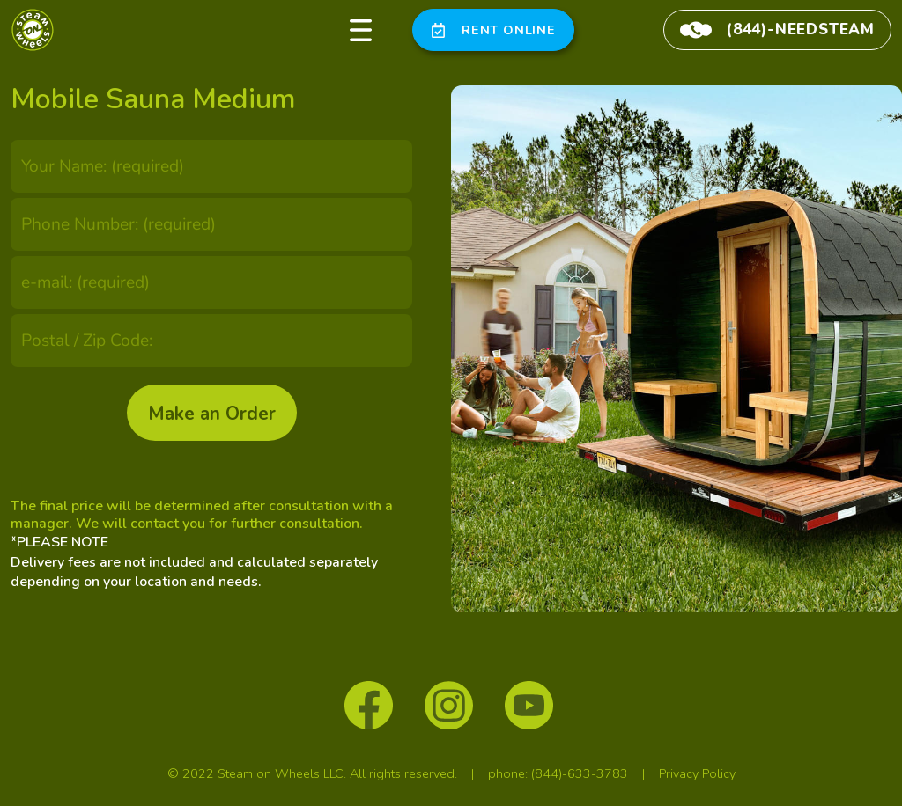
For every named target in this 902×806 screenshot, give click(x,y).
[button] (361, 30)
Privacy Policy (697, 773)
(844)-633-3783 (579, 773)
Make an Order (212, 413)
